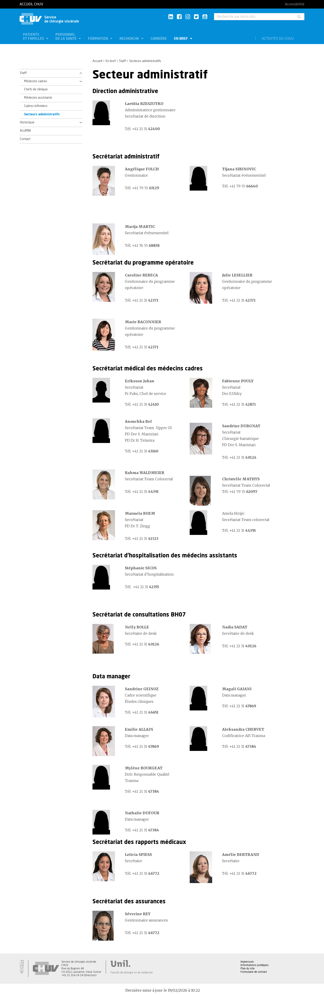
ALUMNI (25, 130)
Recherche (129, 38)
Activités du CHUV (278, 38)
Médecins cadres (35, 81)
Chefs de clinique (36, 89)
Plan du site (248, 968)
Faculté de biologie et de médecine (131, 972)
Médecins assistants (38, 97)
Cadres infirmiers (35, 106)
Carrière (159, 38)
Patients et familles (34, 36)
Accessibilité (294, 4)
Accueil (97, 61)
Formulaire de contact (254, 972)
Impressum (247, 961)
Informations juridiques (255, 965)
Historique (27, 122)
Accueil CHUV (31, 4)
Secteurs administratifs (42, 114)
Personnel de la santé (66, 36)
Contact (25, 139)
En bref (181, 38)
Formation (98, 38)
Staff (122, 61)
